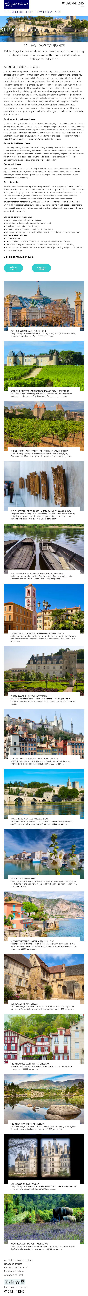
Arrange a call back (41, 268)
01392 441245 (73, 3)
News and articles (13, 1263)
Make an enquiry (13, 268)
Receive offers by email (15, 1267)
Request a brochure (14, 1271)
